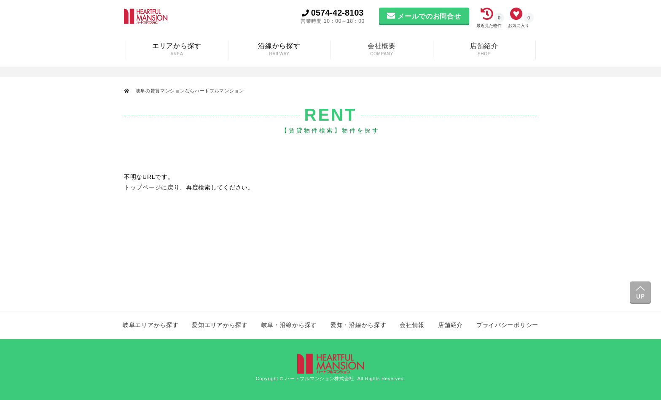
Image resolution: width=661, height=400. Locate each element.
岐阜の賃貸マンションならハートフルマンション (189, 90)
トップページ (142, 187)
